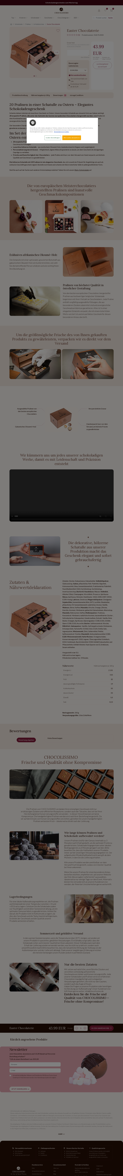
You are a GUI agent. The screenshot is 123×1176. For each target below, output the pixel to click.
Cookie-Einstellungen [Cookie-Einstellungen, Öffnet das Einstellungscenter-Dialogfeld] (53, 137)
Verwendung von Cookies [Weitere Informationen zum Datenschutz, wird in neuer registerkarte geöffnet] (61, 131)
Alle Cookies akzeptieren (72, 137)
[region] (62, 131)
